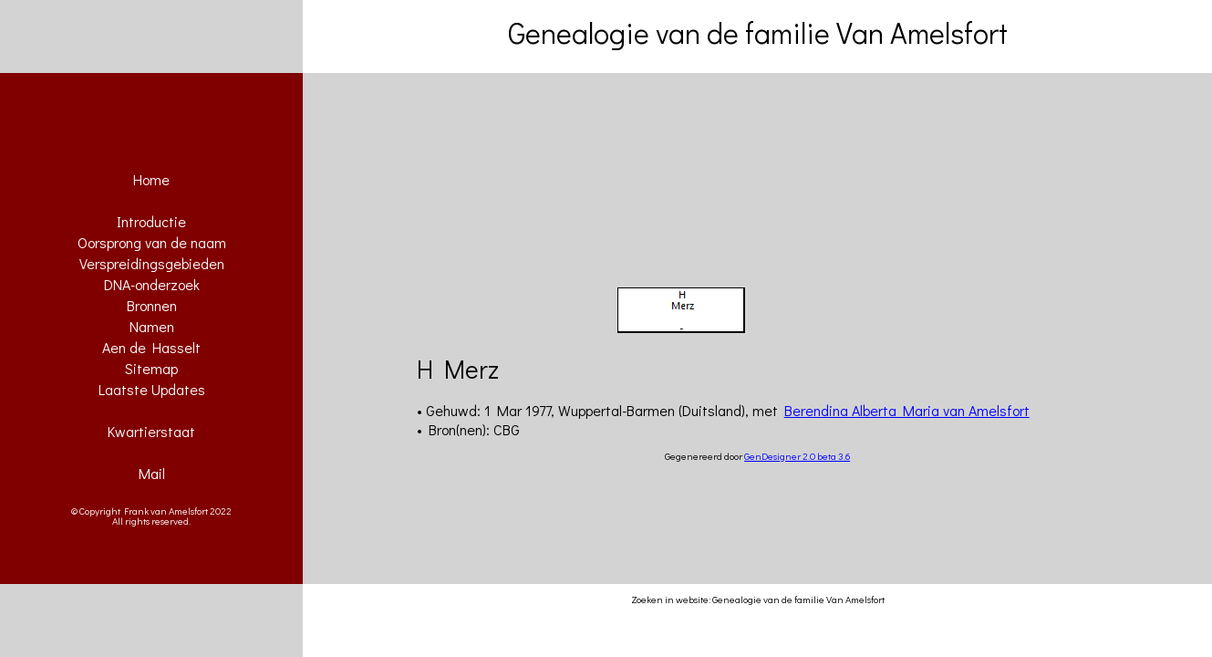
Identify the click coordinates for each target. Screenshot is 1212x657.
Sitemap (151, 368)
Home (151, 179)
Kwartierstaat (151, 431)
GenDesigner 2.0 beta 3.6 (797, 456)
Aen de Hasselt (151, 347)
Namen (151, 326)
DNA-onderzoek (152, 284)
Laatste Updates (151, 389)
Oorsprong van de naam (152, 242)
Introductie (151, 221)
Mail (152, 473)
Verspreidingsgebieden (151, 263)
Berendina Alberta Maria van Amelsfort (907, 410)
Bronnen (152, 305)
